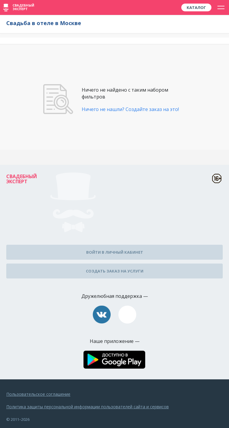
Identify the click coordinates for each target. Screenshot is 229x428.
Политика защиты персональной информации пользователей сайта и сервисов (87, 406)
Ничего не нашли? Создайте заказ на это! (130, 109)
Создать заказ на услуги (114, 271)
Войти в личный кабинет (114, 252)
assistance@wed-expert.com (127, 315)
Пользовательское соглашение (38, 394)
